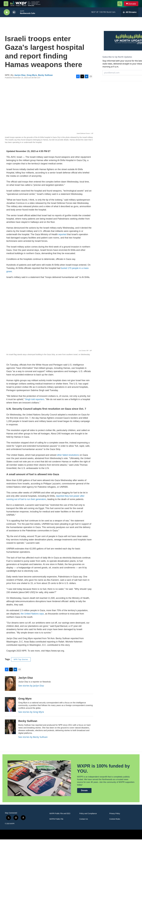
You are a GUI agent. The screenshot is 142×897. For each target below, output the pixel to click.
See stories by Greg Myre (31, 711)
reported (62, 234)
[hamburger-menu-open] (6, 3)
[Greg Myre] (10, 704)
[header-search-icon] (119, 3)
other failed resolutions (68, 455)
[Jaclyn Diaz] (10, 683)
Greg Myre (32, 75)
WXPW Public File (56, 819)
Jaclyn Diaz (20, 75)
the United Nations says (32, 613)
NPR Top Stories (21, 659)
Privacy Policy (114, 813)
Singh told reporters (34, 399)
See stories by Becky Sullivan (33, 736)
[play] (7, 12)
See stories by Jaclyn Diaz (31, 685)
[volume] (14, 12)
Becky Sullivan (45, 75)
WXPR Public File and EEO (59, 813)
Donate (132, 3)
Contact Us (83, 819)
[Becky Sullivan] (10, 726)
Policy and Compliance (88, 813)
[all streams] (129, 12)
